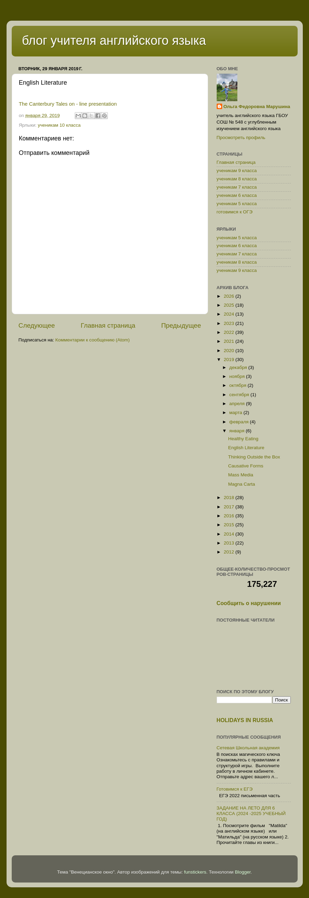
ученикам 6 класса (237, 195)
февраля (239, 421)
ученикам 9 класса (237, 170)
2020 (229, 350)
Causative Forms (245, 465)
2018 (229, 497)
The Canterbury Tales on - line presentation (68, 104)
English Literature (246, 447)
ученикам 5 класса (237, 203)
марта (236, 412)
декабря (238, 367)
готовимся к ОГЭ (235, 211)
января (237, 430)
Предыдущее (181, 325)
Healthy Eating (243, 438)
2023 (229, 323)
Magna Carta (241, 484)
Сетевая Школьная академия (248, 747)
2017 (229, 506)
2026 (229, 296)
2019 (229, 359)
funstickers (195, 872)
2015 (229, 524)
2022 (229, 332)
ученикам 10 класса (59, 125)
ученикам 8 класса (237, 178)
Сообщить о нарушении (249, 603)
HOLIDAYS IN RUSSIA (245, 720)
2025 (229, 305)
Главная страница (108, 325)
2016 (229, 515)
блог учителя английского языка (114, 40)
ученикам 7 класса (237, 187)
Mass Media (240, 474)
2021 (229, 341)
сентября (239, 394)
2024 (229, 314)
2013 (229, 543)
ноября (237, 376)
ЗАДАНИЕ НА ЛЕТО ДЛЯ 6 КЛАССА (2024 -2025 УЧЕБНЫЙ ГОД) (251, 813)
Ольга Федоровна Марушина (257, 106)
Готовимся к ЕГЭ (235, 789)
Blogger (243, 872)
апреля (237, 403)
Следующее (37, 325)
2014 (229, 534)
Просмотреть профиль (241, 137)
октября (238, 385)
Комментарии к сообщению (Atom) (92, 339)
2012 (229, 551)
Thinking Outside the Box (254, 456)
